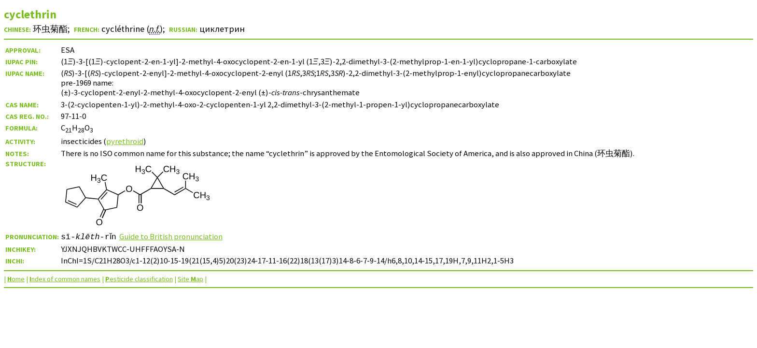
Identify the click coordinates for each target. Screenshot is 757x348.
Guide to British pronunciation (173, 236)
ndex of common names (64, 279)
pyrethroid (124, 141)
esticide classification (139, 279)
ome (16, 279)
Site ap (190, 279)
